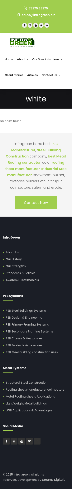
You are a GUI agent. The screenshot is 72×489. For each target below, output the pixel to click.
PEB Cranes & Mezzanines (24, 338)
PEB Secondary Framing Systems (29, 331)
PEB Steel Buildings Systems (26, 311)
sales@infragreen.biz (36, 15)
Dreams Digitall (53, 480)
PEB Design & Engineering (24, 318)
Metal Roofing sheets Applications (30, 396)
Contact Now (36, 202)
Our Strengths (16, 266)
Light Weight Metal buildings (26, 403)
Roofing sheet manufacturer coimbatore (35, 390)
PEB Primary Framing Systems (27, 324)
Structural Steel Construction (26, 383)
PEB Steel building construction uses (32, 352)
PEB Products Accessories (24, 345)
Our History (14, 259)
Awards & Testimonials (22, 280)
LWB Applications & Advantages (29, 410)
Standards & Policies (21, 273)
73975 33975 (36, 8)
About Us (12, 252)
